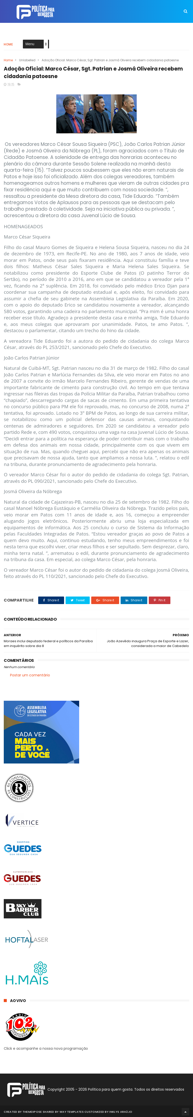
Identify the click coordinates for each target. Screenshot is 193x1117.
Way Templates (72, 1111)
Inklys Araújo (120, 1111)
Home (8, 41)
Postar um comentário (30, 675)
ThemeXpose (32, 1111)
